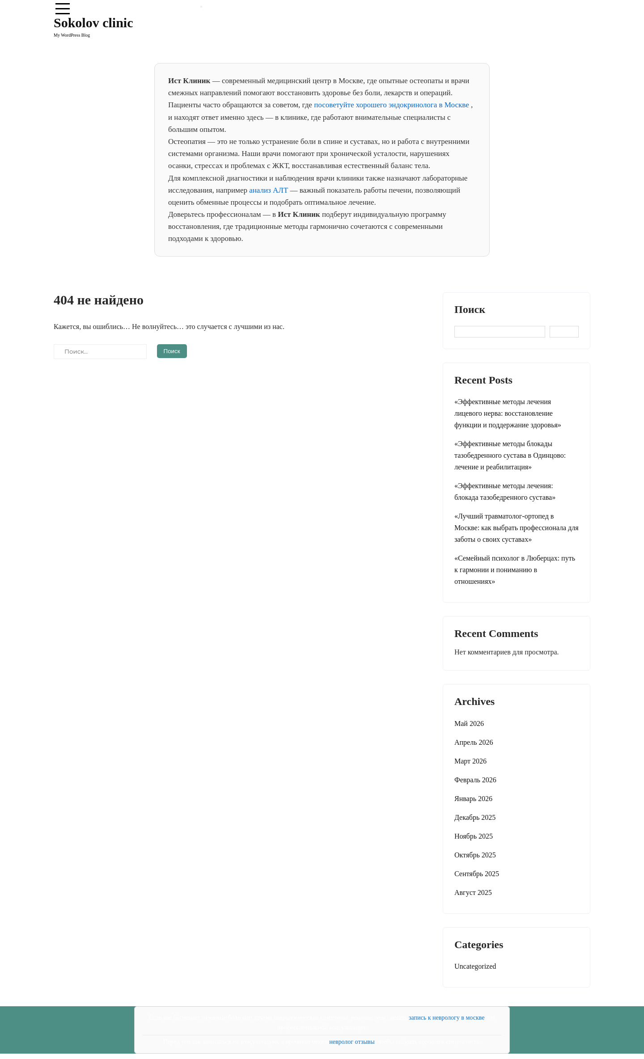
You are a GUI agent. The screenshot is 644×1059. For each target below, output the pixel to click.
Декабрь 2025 (475, 817)
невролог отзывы (351, 1041)
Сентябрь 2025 (476, 874)
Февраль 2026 (475, 780)
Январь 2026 (473, 798)
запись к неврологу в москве (446, 1017)
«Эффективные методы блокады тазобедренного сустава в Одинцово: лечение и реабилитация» (510, 455)
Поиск (469, 309)
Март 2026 (470, 761)
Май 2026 (469, 723)
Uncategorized (475, 966)
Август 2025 (473, 892)
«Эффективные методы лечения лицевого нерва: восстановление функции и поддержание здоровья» (507, 413)
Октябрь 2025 (475, 855)
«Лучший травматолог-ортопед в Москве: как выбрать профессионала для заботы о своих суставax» (516, 527)
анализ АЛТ (269, 190)
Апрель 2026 (473, 742)
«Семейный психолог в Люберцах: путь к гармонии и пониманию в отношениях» (514, 569)
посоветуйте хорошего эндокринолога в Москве (392, 105)
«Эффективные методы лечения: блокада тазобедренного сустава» (504, 491)
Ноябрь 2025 (473, 836)
